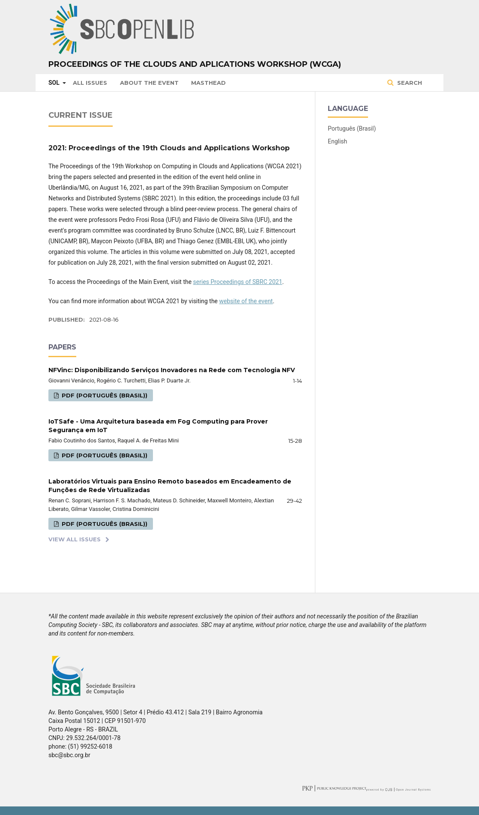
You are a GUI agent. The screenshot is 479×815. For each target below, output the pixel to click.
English (337, 141)
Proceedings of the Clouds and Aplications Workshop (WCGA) (194, 64)
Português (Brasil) (352, 128)
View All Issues (74, 539)
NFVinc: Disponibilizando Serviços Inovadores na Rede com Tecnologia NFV (171, 370)
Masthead (208, 82)
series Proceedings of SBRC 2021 (237, 281)
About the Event (149, 82)
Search (408, 82)
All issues (90, 82)
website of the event (246, 301)
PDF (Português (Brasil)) (103, 395)
